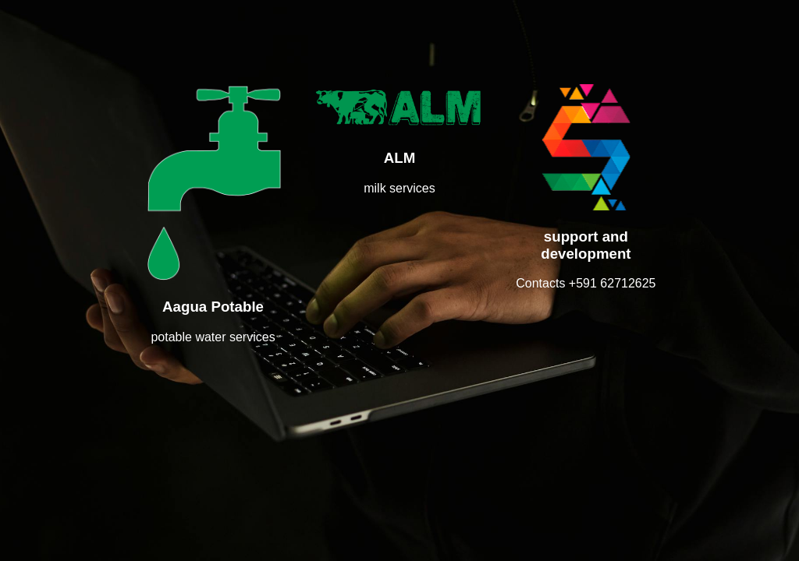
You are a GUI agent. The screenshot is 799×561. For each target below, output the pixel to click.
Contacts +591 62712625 (585, 283)
